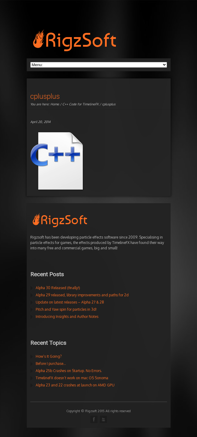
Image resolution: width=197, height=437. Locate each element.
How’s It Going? (48, 356)
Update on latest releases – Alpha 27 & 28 (70, 302)
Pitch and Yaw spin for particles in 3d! (66, 309)
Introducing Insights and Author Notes (67, 316)
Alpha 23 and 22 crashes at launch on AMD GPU (75, 385)
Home (54, 104)
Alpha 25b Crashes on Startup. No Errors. (69, 370)
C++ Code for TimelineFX (80, 104)
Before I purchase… (51, 363)
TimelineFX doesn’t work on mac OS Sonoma (72, 378)
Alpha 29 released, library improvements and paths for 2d (82, 295)
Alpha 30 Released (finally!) (58, 288)
